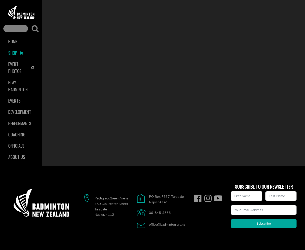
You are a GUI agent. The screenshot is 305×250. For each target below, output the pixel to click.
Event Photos (21, 67)
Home (12, 41)
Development (19, 112)
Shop (16, 52)
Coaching (16, 134)
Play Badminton (18, 86)
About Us (16, 157)
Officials (16, 145)
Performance (20, 123)
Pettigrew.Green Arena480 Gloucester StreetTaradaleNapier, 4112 (111, 206)
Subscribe (263, 223)
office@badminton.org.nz (167, 224)
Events (14, 100)
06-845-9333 (160, 212)
